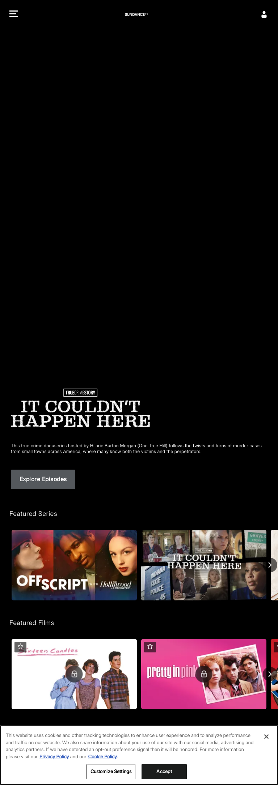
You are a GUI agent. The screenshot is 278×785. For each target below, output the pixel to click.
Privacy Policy (54, 764)
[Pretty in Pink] (203, 674)
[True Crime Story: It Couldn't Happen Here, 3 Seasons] (203, 565)
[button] (13, 14)
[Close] (266, 744)
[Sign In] (264, 14)
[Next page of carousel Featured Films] (270, 674)
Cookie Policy (102, 764)
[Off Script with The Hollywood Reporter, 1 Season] (74, 565)
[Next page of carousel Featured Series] (270, 565)
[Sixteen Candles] (74, 674)
